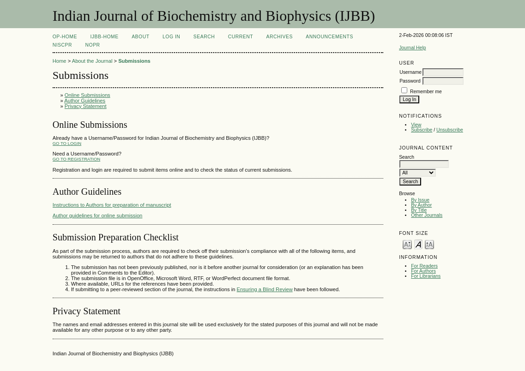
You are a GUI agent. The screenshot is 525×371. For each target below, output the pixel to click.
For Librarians (426, 276)
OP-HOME (65, 36)
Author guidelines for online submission (98, 215)
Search (204, 36)
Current (240, 36)
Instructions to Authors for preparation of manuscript (112, 205)
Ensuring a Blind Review (265, 289)
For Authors (423, 271)
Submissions (134, 61)
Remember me (426, 91)
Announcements (329, 36)
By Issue (420, 200)
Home (59, 61)
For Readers (424, 266)
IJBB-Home (104, 36)
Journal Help (412, 47)
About (140, 36)
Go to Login (67, 143)
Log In (171, 36)
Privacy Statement (86, 106)
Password (410, 81)
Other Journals (426, 215)
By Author (421, 205)
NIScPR (62, 45)
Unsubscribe (449, 129)
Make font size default (418, 244)
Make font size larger (429, 244)
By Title (419, 210)
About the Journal (92, 61)
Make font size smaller (407, 244)
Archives (279, 36)
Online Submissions (87, 95)
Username (410, 72)
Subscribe (421, 129)
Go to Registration (76, 159)
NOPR (92, 45)
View (416, 124)
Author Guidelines (84, 100)
